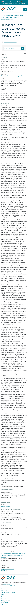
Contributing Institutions (8, 592)
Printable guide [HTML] (10, 42)
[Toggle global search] (25, 9)
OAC (8, 9)
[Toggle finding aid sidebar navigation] (14, 54)
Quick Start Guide (6, 596)
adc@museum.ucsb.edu (7, 569)
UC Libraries (6, 584)
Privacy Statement (6, 601)
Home (2, 589)
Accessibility (4, 602)
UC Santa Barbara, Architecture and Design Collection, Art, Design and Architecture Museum (12, 17)
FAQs (2, 594)
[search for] (12, 48)
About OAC (4, 590)
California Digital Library (16, 586)
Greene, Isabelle (5, 76)
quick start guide (7, 3)
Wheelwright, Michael (19, 76)
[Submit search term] (22, 48)
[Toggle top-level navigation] (21, 9)
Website (3, 571)
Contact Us (4, 604)
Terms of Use (4, 599)
